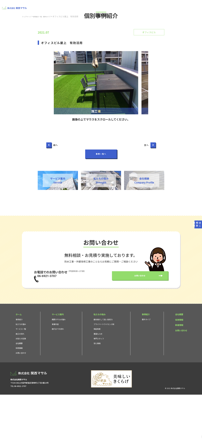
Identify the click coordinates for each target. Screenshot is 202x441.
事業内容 (55, 370)
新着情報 (179, 370)
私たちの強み (108, 5)
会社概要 (160, 5)
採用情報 (172, 5)
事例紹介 (136, 5)
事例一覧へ (101, 196)
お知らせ (148, 5)
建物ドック (77, 5)
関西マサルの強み (59, 365)
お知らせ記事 (21, 384)
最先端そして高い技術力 (103, 365)
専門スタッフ (99, 384)
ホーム (19, 360)
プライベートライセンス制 (104, 370)
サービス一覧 (21, 375)
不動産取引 (123, 5)
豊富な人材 (98, 379)
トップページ (28, 58)
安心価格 (97, 389)
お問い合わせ (190, 5)
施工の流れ (20, 379)
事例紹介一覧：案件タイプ (48, 58)
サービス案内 (92, 5)
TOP (66, 5)
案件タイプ (146, 365)
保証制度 (97, 375)
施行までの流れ (58, 375)
